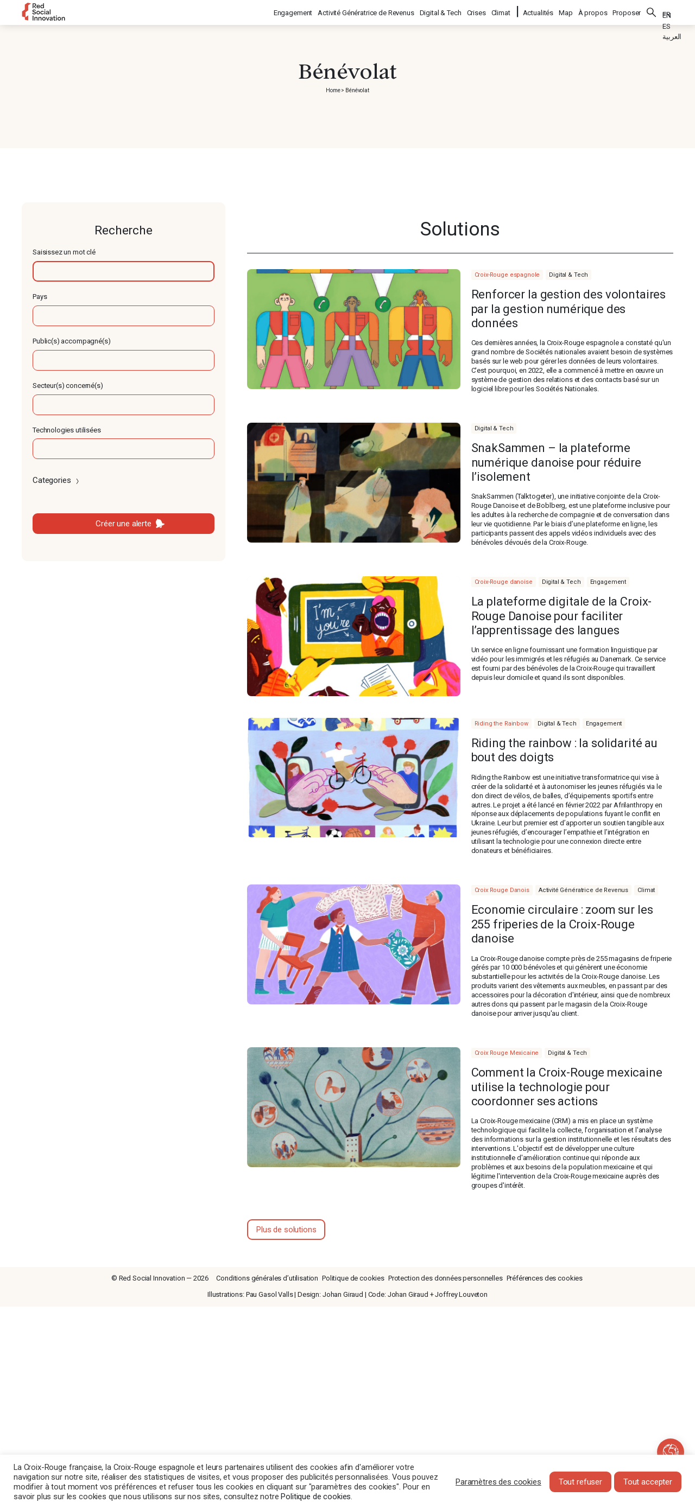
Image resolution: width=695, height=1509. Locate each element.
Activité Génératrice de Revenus (366, 11)
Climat (501, 11)
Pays (40, 296)
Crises (476, 11)
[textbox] (123, 271)
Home (333, 90)
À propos (593, 11)
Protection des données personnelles (445, 1278)
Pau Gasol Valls (269, 1294)
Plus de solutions (286, 1229)
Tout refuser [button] (580, 1482)
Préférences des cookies (545, 1278)
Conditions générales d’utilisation (267, 1278)
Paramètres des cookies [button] (498, 1482)
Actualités (538, 11)
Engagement (293, 11)
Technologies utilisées (67, 430)
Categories (57, 480)
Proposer (626, 11)
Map (566, 11)
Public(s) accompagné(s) (72, 341)
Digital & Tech (441, 11)
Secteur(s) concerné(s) (68, 385)
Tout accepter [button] (647, 1482)
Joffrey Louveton (461, 1294)
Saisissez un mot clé (64, 252)
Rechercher (651, 10)
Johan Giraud (343, 1294)
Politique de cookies (353, 1278)
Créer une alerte (123, 524)
